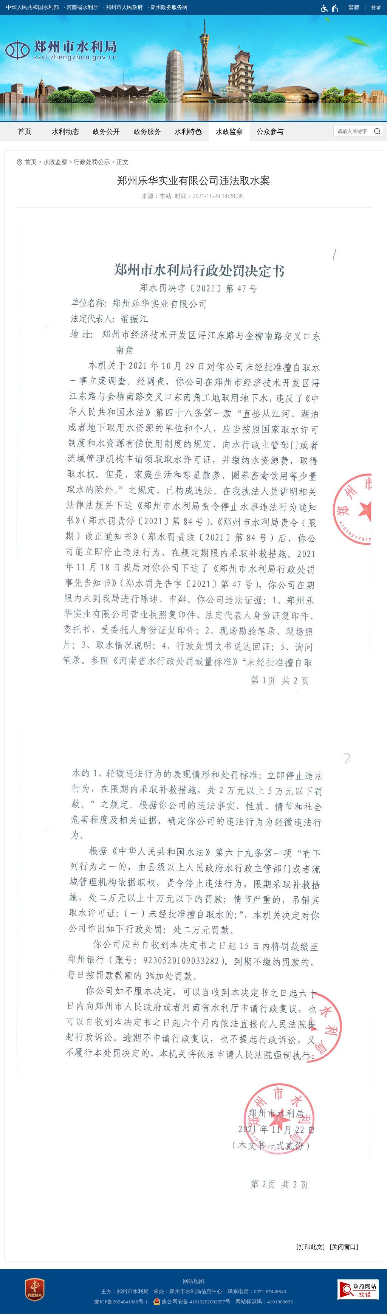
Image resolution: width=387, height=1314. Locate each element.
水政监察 (229, 131)
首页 (24, 131)
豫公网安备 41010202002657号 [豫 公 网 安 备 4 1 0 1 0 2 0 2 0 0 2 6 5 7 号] (192, 1301)
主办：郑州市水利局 (125, 1291)
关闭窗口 (344, 1247)
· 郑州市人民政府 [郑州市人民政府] (123, 7)
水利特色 (188, 131)
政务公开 (106, 131)
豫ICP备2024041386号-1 (121, 1302)
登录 (376, 7)
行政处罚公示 (92, 162)
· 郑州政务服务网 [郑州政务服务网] (167, 7)
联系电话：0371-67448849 (257, 1291)
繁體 (353, 7)
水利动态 (65, 131)
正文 (122, 162)
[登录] (376, 7)
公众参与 (270, 131)
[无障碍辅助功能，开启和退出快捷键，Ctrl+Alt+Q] (329, 8)
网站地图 (193, 1281)
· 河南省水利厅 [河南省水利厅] (81, 7)
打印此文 (311, 1247)
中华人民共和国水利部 (32, 7)
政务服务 (147, 131)
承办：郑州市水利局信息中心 (187, 1291)
